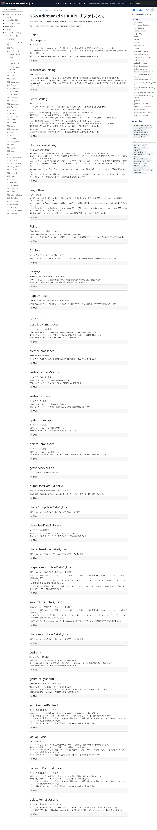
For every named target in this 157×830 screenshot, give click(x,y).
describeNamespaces (142, 51)
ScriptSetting (139, 28)
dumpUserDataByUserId (143, 72)
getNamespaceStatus (142, 57)
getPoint (137, 101)
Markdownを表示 (141, 10)
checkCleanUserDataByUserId (145, 84)
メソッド (136, 48)
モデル (135, 19)
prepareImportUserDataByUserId (144, 89)
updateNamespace (141, 63)
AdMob (136, 39)
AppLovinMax (139, 45)
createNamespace (141, 54)
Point (136, 37)
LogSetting (138, 34)
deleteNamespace (141, 66)
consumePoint (139, 109)
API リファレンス (36, 10)
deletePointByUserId (142, 115)
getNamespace (139, 60)
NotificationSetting (141, 31)
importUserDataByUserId (144, 93)
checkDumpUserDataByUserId (143, 76)
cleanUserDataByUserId (143, 80)
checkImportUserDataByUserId (143, 97)
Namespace (138, 22)
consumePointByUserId (143, 112)
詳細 (35, 61)
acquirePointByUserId (142, 106)
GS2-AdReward (50, 10)
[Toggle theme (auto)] (131, 3)
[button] (122, 3)
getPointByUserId (141, 103)
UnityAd (137, 42)
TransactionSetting (141, 25)
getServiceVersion (141, 69)
